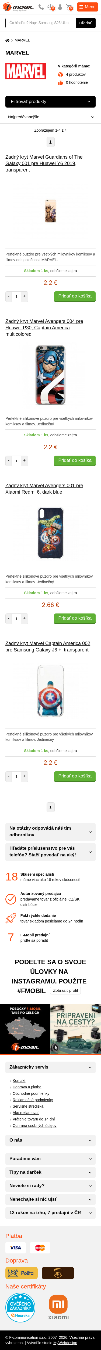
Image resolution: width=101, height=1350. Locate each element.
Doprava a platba (27, 1087)
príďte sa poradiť (34, 940)
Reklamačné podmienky (33, 1100)
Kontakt (19, 1080)
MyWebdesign (65, 1343)
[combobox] (49, 117)
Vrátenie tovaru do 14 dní (34, 1119)
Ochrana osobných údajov (35, 1125)
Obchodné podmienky (31, 1093)
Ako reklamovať (26, 1113)
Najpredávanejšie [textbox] (23, 117)
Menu (87, 7)
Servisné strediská (28, 1106)
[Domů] (6, 40)
